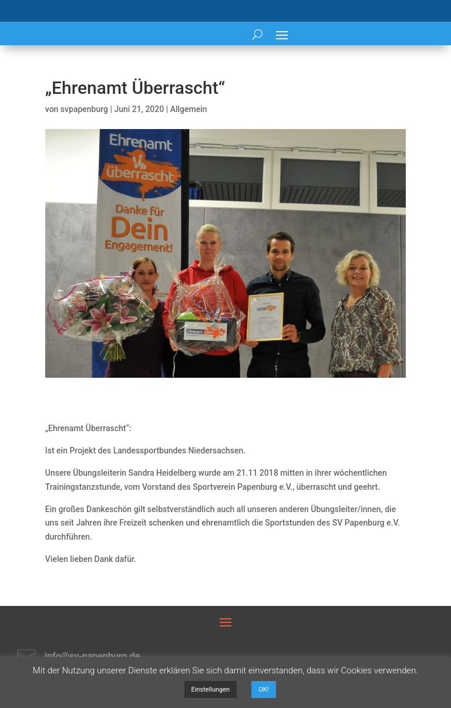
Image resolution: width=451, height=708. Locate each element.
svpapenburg (84, 109)
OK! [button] (263, 689)
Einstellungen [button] (210, 689)
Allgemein (188, 109)
